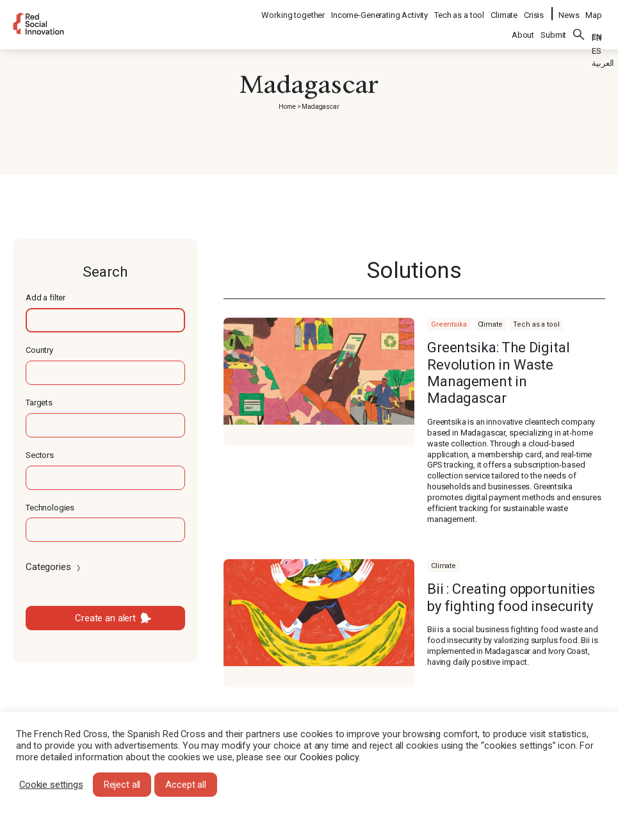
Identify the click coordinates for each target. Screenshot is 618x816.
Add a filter (45, 297)
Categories (54, 567)
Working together (293, 10)
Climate (504, 10)
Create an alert (105, 618)
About (523, 26)
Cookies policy (329, 757)
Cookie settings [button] (51, 784)
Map (593, 10)
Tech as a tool (460, 10)
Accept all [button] (185, 784)
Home (287, 106)
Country (39, 350)
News (568, 10)
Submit (553, 26)
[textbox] (105, 320)
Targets (39, 402)
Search (579, 26)
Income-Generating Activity (380, 10)
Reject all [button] (122, 784)
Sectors (40, 455)
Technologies (50, 507)
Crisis (534, 10)
